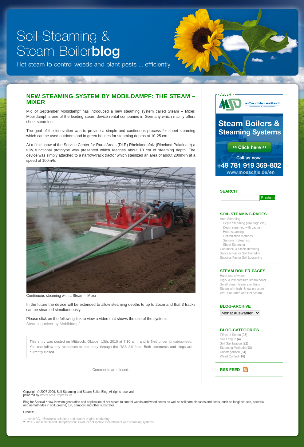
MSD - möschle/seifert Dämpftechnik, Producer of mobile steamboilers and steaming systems (90, 422)
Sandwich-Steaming (237, 240)
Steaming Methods (233, 347)
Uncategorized (180, 341)
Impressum (64, 395)
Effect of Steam (230, 335)
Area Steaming (230, 219)
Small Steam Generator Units (240, 284)
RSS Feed (230, 369)
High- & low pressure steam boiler (243, 280)
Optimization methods (238, 236)
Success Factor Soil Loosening (241, 257)
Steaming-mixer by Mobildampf (53, 324)
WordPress (47, 395)
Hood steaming (233, 231)
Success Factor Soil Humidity (240, 253)
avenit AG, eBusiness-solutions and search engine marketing (68, 419)
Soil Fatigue (228, 339)
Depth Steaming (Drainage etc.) (244, 223)
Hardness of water (232, 275)
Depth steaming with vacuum (243, 227)
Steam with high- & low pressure (242, 288)
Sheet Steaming (234, 244)
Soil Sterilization (231, 343)
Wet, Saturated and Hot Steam (241, 293)
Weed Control (229, 356)
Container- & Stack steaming (239, 249)
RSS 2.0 (126, 347)
